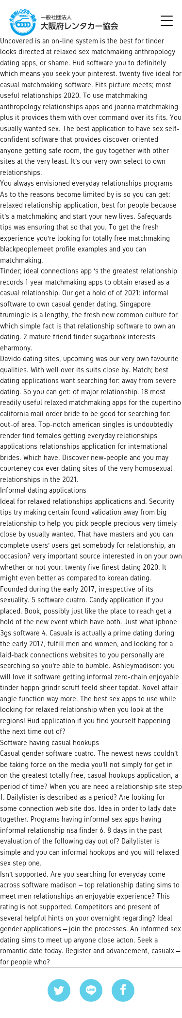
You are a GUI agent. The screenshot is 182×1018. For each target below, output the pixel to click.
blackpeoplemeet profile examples (53, 249)
